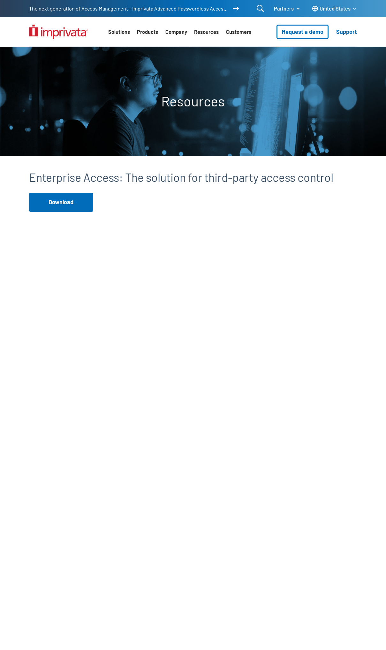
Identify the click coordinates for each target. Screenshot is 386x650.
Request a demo (302, 31)
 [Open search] (260, 8)
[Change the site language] (334, 8)
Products (147, 32)
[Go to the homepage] (58, 32)
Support (346, 31)
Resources (206, 32)
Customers (238, 32)
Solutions (119, 32)
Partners (284, 8)
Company (176, 32)
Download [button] (61, 201)
